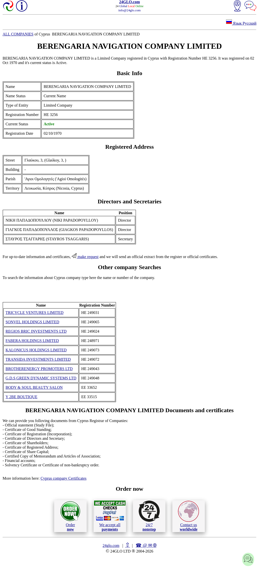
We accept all (110, 516)
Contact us (188, 516)
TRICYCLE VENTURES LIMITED (35, 312)
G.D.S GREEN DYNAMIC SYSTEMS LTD (41, 378)
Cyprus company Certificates (64, 478)
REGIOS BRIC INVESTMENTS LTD (36, 331)
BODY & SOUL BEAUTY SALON (34, 387)
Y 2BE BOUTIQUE (21, 397)
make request (85, 257)
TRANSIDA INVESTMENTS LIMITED (38, 359)
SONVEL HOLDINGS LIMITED (32, 322)
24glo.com (111, 545)
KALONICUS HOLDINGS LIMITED (36, 350)
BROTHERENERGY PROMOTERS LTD (39, 369)
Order (70, 516)
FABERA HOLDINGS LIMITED (32, 341)
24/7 (149, 516)
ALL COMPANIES (18, 34)
